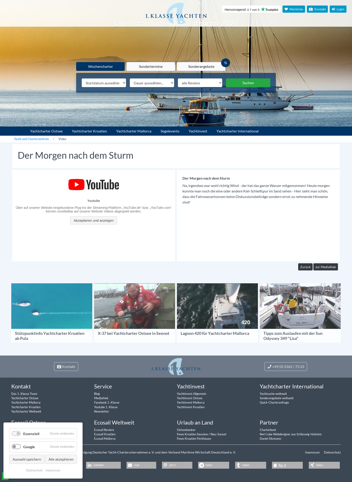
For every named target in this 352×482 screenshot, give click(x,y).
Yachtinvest (198, 131)
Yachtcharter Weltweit (26, 411)
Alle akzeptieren (61, 459)
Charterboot (268, 430)
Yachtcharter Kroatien (89, 131)
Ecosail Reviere (104, 430)
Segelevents (170, 131)
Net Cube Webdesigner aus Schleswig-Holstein (291, 434)
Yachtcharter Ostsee (46, 131)
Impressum (312, 452)
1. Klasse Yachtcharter (16, 129)
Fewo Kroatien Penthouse (194, 438)
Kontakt (317, 9)
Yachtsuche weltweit (273, 394)
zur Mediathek (325, 267)
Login (338, 9)
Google (29, 447)
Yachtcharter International (237, 131)
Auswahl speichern (27, 459)
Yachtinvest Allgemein (191, 394)
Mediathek (101, 398)
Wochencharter (100, 66)
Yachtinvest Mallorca (191, 402)
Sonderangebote (201, 66)
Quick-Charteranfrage (274, 402)
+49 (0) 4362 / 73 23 (286, 366)
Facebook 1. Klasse (106, 402)
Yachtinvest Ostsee (189, 398)
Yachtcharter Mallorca (133, 131)
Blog (97, 394)
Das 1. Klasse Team (24, 394)
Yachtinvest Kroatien (191, 407)
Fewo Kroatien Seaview (193, 434)
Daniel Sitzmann (270, 438)
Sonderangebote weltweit (277, 398)
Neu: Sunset (218, 434)
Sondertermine (151, 66)
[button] (103, 465)
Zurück (305, 267)
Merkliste (294, 9)
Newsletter (101, 411)
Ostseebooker (186, 430)
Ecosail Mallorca (104, 438)
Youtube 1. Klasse (106, 407)
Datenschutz (332, 452)
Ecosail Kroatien (104, 434)
